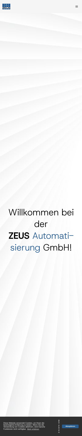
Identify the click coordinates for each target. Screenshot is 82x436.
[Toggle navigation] (77, 6)
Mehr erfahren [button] (33, 429)
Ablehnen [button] (58, 426)
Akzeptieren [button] (70, 426)
